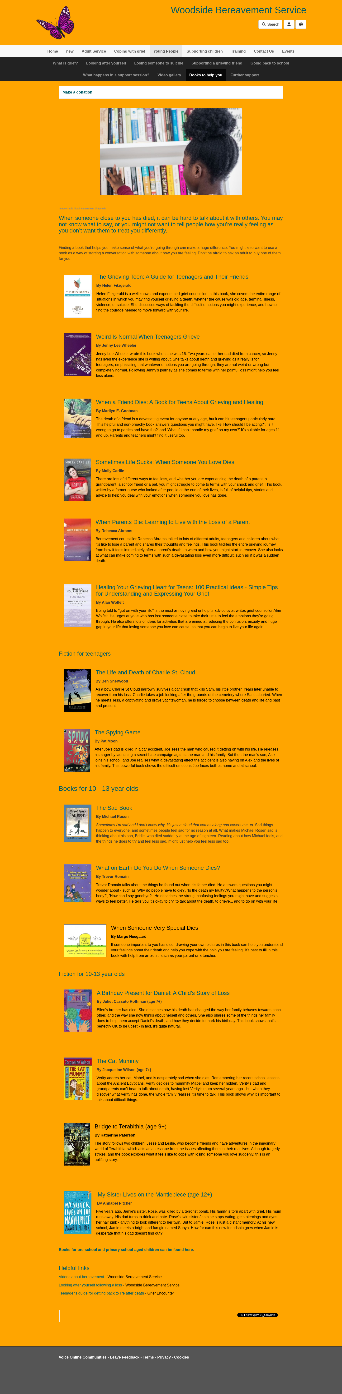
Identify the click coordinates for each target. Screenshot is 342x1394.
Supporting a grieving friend (216, 63)
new (70, 51)
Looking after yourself (106, 63)
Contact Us (264, 51)
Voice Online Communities (83, 1357)
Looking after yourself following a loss (90, 1285)
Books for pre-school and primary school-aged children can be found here (126, 1250)
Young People (165, 51)
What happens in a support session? (116, 75)
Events (288, 51)
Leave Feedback (124, 1357)
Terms (148, 1357)
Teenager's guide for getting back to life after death (101, 1293)
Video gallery (169, 75)
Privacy (164, 1357)
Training (238, 51)
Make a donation (77, 92)
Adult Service (94, 51)
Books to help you (205, 75)
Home (53, 51)
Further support (244, 75)
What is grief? (65, 63)
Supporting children (205, 51)
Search (270, 24)
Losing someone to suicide (158, 63)
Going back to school (270, 63)
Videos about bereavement (81, 1277)
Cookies (181, 1357)
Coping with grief (129, 51)
